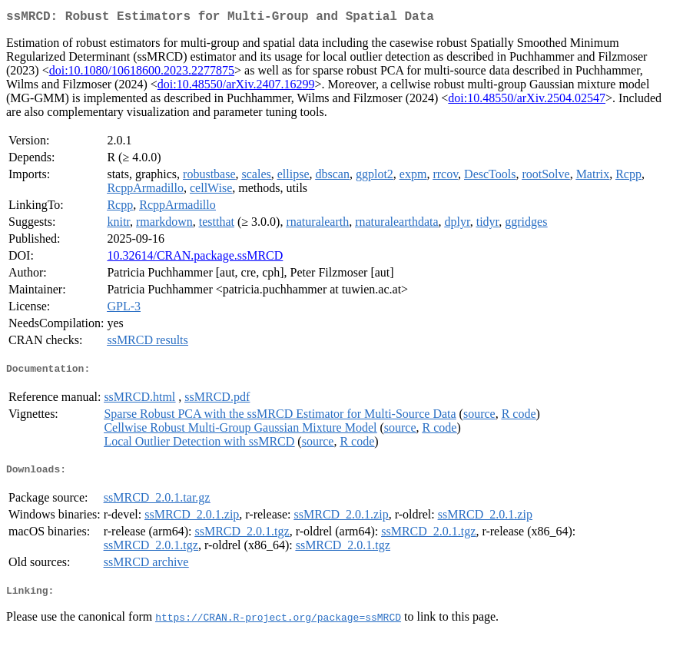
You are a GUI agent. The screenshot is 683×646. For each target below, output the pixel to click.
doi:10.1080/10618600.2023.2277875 (141, 73)
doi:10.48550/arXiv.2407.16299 (236, 87)
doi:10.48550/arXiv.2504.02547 (526, 101)
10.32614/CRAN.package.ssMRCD (195, 258)
